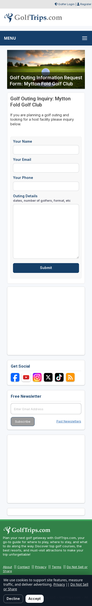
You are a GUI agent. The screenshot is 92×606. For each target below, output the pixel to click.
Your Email (22, 159)
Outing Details (42, 198)
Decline (13, 598)
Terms (56, 567)
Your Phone (23, 177)
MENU (10, 38)
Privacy (40, 567)
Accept (34, 598)
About (7, 567)
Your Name (22, 141)
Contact (23, 567)
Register (85, 4)
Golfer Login (66, 4)
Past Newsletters (68, 421)
